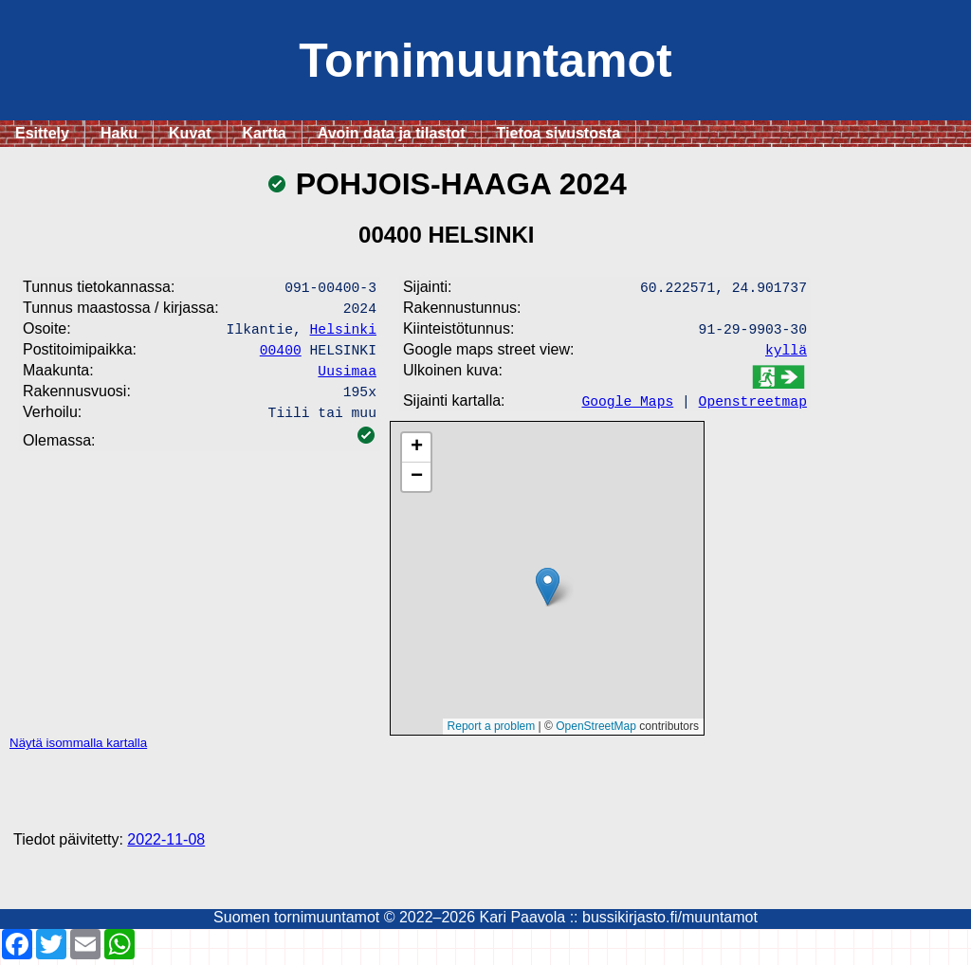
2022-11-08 (166, 845)
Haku (119, 133)
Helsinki (343, 333)
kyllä (786, 354)
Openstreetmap (753, 405)
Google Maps (627, 405)
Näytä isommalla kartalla (78, 748)
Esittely (42, 133)
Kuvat (190, 133)
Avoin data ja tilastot (392, 133)
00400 (281, 356)
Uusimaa (347, 379)
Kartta (264, 133)
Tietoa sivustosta (558, 133)
